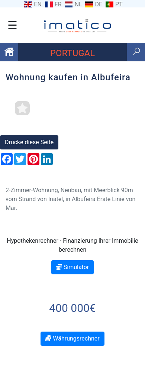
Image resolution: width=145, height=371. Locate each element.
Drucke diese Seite (29, 142)
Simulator (72, 267)
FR (58, 4)
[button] (11, 129)
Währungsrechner (72, 338)
